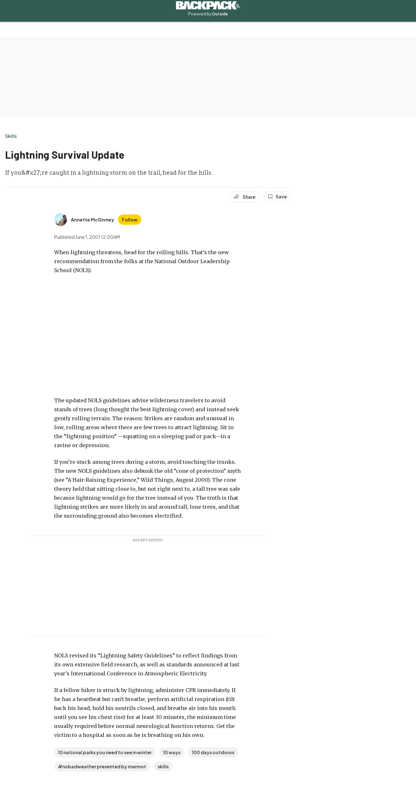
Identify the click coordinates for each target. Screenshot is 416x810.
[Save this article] (277, 196)
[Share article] (244, 196)
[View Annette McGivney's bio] (84, 219)
